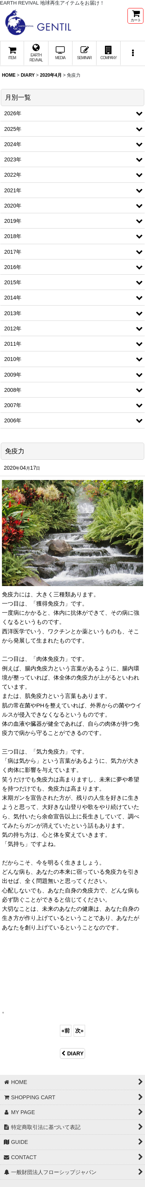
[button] (133, 53)
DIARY (72, 1053)
